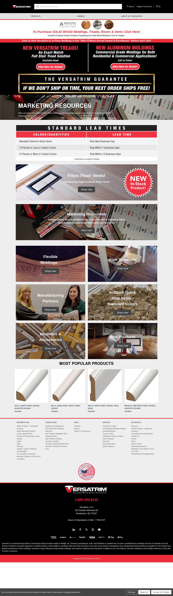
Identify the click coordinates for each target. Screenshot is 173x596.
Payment (106, 475)
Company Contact (109, 460)
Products (35, 16)
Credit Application (109, 465)
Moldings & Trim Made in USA (142, 482)
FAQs (133, 475)
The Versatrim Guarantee (26, 488)
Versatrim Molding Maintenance (57, 477)
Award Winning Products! (26, 465)
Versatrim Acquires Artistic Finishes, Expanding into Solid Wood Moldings (79, 36)
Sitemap (20, 480)
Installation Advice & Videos (113, 470)
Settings (131, 592)
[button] (43, 58)
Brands (80, 16)
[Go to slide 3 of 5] (86, 149)
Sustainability (22, 485)
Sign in (131, 6)
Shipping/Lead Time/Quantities (142, 488)
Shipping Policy (51, 470)
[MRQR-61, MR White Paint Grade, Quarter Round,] (141, 419)
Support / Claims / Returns (26, 482)
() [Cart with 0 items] (158, 6)
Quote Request (108, 480)
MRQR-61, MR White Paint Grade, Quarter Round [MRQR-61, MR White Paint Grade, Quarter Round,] (140, 440)
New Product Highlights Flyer (56, 467)
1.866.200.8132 (86, 533)
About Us (134, 460)
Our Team (135, 485)
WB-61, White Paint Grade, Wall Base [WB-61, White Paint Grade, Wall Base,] (103, 440)
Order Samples (108, 472)
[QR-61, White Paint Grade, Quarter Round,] (31, 419)
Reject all (144, 592)
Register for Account (144, 6)
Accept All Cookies (161, 592)
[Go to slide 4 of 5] (89, 149)
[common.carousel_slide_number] (86, 124)
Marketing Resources (139, 480)
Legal (19, 475)
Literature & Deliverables (54, 460)
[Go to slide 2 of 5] (84, 149)
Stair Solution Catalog (53, 472)
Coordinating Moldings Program (114, 462)
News (19, 477)
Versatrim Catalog (52, 475)
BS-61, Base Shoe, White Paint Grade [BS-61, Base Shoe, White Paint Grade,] (65, 440)
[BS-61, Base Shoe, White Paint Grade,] (68, 419)
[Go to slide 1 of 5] (81, 149)
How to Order (136, 477)
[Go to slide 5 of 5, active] (91, 149)
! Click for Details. (117, 36)
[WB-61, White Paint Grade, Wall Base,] (104, 419)
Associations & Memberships (142, 467)
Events (133, 472)
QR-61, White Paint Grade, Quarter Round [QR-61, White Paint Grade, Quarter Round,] (27, 440)
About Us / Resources (131, 16)
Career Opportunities (24, 467)
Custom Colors (108, 467)
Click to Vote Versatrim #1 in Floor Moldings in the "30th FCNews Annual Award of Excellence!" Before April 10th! (86, 40)
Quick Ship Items (109, 477)
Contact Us (135, 470)
